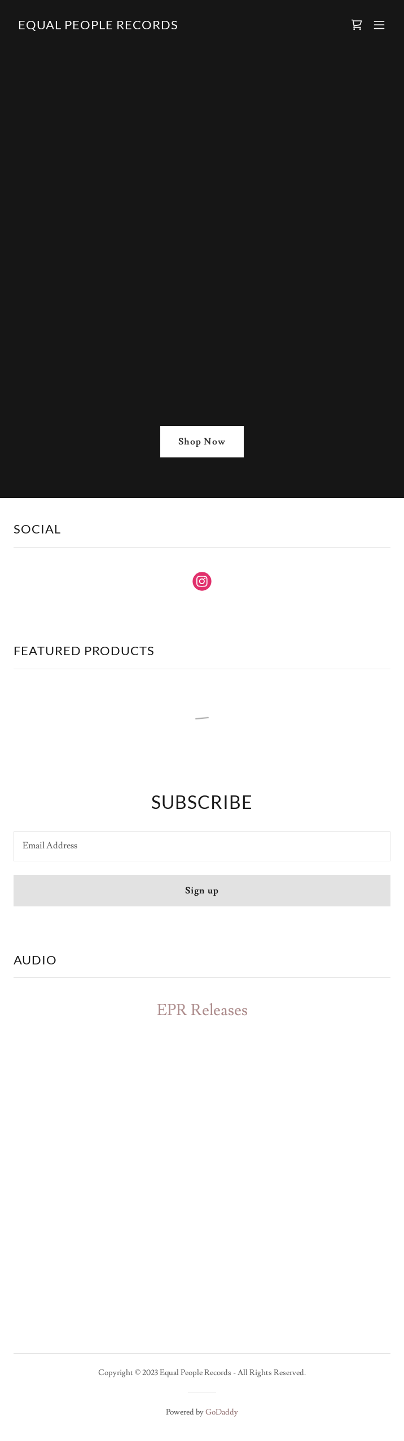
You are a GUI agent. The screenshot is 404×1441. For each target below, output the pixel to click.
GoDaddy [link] (221, 1412)
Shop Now (201, 441)
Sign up (201, 890)
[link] (98, 26)
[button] (379, 25)
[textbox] (202, 846)
